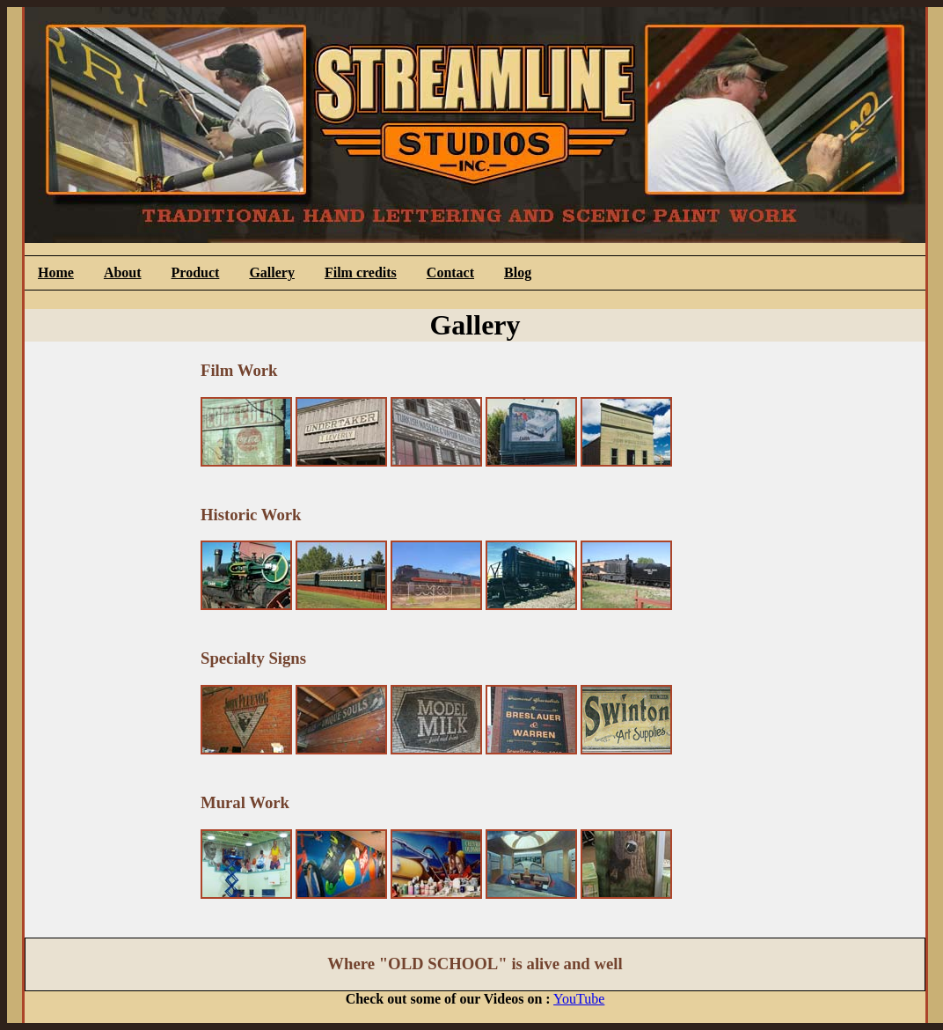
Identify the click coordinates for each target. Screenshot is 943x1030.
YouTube (578, 998)
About (123, 272)
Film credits (361, 272)
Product (196, 272)
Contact (450, 272)
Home (56, 272)
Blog (517, 272)
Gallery (272, 272)
